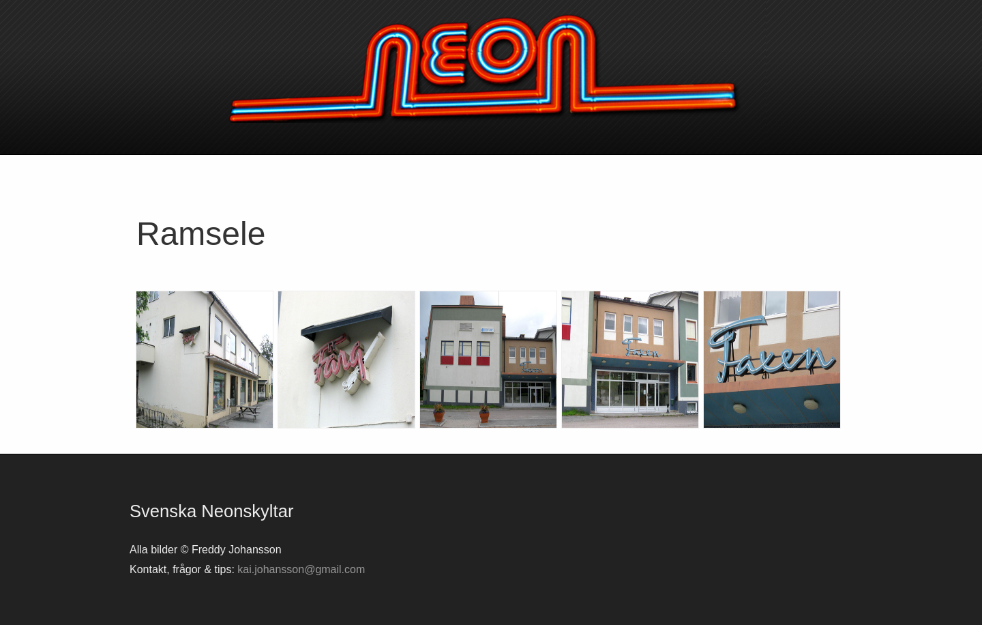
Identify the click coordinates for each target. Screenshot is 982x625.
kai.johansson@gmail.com (301, 569)
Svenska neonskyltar (491, 68)
